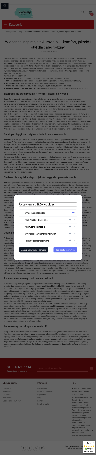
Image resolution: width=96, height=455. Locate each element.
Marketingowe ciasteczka (36, 220)
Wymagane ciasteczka (35, 213)
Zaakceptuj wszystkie (65, 250)
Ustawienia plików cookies (37, 204)
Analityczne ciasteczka (35, 227)
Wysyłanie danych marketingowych (40, 234)
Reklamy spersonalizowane (37, 241)
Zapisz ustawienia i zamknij (33, 250)
